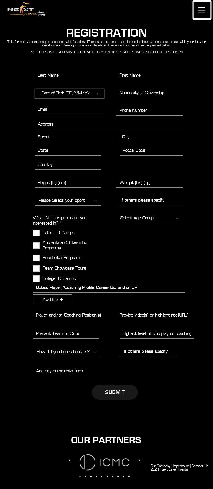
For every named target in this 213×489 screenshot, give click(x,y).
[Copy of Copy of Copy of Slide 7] (123, 476)
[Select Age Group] (149, 218)
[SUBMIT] (115, 392)
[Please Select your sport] (68, 201)
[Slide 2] (80, 476)
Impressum (180, 466)
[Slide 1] (85, 476)
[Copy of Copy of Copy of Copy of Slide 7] (129, 476)
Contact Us (201, 466)
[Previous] (69, 460)
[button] (202, 10)
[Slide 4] (91, 476)
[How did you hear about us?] (67, 352)
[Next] (139, 460)
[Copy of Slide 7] (107, 476)
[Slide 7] (101, 476)
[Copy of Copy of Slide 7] (118, 476)
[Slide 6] (96, 476)
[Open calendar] (98, 93)
